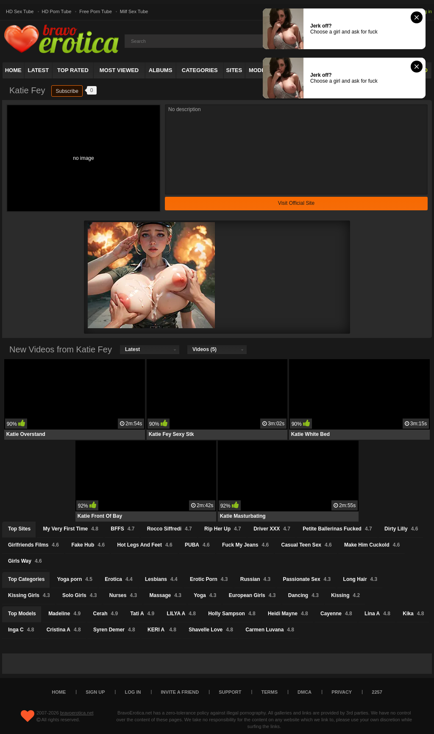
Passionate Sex (307, 579)
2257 (377, 692)
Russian (255, 579)
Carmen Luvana (269, 630)
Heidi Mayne (288, 614)
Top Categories (26, 579)
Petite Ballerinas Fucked (337, 529)
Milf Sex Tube (134, 11)
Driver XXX (271, 529)
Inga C (21, 630)
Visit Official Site (296, 203)
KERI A (161, 630)
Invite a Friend (180, 692)
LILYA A (181, 614)
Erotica (118, 579)
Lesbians (161, 579)
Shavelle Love (211, 630)
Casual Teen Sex (306, 545)
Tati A (143, 614)
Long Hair (360, 579)
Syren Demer (114, 630)
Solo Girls (79, 595)
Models (261, 70)
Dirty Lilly (401, 529)
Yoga (205, 595)
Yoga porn (74, 579)
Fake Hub (88, 545)
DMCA (305, 692)
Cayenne (336, 614)
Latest (38, 70)
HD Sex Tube (19, 11)
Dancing (303, 595)
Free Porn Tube (95, 11)
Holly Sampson (231, 614)
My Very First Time (70, 529)
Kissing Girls (29, 595)
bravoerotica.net (77, 712)
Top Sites (19, 529)
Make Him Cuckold (372, 545)
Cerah (105, 614)
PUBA (197, 545)
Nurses (123, 595)
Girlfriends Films (33, 545)
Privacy (341, 692)
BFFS (122, 529)
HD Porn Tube (57, 11)
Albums (160, 70)
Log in (425, 11)
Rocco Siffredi (169, 529)
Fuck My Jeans (245, 545)
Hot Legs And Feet (144, 545)
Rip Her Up (222, 529)
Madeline (64, 614)
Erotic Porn (209, 579)
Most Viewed (119, 70)
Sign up (95, 692)
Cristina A (64, 630)
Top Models (22, 614)
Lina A (377, 614)
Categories (200, 70)
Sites (234, 70)
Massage (165, 595)
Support (230, 692)
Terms (270, 692)
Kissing (345, 595)
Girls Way (25, 561)
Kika (413, 614)
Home (13, 70)
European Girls (252, 595)
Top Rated (73, 70)
